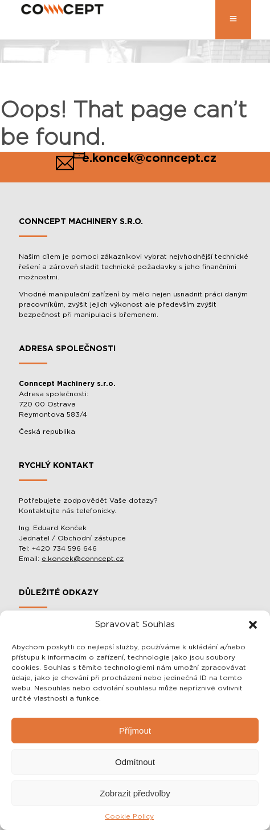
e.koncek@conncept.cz (83, 558)
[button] (253, 624)
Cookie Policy (129, 816)
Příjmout (135, 730)
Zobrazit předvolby (135, 793)
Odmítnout (135, 762)
